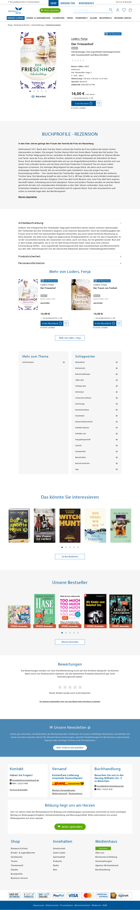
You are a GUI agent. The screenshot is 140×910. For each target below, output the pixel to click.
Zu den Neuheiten (70, 556)
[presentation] (19, 289)
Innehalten (67, 3)
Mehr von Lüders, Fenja (70, 337)
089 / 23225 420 (104, 789)
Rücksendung (75, 793)
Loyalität (78, 445)
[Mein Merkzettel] (124, 10)
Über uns (99, 853)
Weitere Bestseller (70, 641)
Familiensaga (80, 404)
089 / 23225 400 (20, 783)
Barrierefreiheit (82, 905)
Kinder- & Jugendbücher (38, 18)
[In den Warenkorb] (83, 103)
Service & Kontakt (124, 2)
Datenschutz (52, 905)
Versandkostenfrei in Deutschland (24, 2)
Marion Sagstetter (27, 197)
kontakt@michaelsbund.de (25, 780)
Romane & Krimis (16, 18)
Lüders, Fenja (79, 38)
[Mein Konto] (118, 10)
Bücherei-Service (122, 18)
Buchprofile (106, 18)
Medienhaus (86, 3)
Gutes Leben (59, 853)
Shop (54, 3)
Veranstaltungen (103, 861)
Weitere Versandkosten (63, 790)
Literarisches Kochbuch (83, 398)
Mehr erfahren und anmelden (70, 747)
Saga (77, 469)
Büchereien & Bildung (106, 857)
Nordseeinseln (80, 368)
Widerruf (96, 905)
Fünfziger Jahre (80, 386)
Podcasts (57, 861)
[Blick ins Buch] (38, 96)
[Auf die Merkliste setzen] (98, 103)
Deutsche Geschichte (82, 463)
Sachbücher (58, 18)
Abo (55, 869)
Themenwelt (81, 18)
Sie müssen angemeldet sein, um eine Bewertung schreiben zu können (70, 701)
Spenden (103, 848)
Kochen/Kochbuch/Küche (84, 422)
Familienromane (28, 362)
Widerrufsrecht (59, 793)
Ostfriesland (79, 392)
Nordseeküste (80, 362)
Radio (56, 865)
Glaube (93, 18)
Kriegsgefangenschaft (83, 440)
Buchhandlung (102, 869)
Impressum (38, 905)
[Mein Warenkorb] (130, 10)
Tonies (70, 18)
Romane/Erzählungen (82, 374)
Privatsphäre (66, 905)
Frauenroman (79, 416)
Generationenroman (82, 410)
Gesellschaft (59, 848)
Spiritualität (59, 857)
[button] (62, 547)
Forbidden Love (80, 434)
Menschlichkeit (80, 457)
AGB (105, 905)
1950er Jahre (79, 380)
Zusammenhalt (80, 451)
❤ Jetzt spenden (50, 10)
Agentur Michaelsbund (106, 865)
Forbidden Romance (82, 428)
